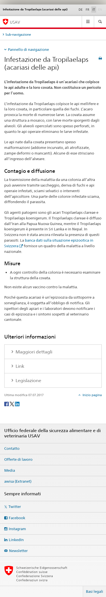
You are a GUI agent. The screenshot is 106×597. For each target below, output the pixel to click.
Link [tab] (19, 366)
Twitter (14, 506)
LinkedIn (16, 539)
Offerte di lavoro (18, 459)
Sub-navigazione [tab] (18, 34)
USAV (15, 22)
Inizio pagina (92, 395)
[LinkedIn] (17, 403)
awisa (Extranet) (17, 481)
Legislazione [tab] (27, 380)
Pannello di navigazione (28, 49)
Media (9, 470)
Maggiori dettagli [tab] (33, 352)
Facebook (17, 518)
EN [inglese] (100, 9)
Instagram (17, 528)
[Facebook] (7, 403)
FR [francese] (87, 10)
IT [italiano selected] (93, 10)
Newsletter (18, 550)
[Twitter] (12, 403)
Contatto (12, 448)
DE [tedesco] (81, 10)
